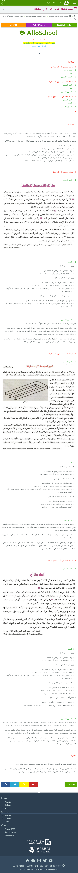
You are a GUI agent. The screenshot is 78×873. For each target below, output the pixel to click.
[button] (66, 2)
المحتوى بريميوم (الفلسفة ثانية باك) (35, 16)
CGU (41, 866)
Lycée (5, 808)
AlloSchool (31, 870)
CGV (46, 866)
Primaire (6, 802)
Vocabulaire (7, 835)
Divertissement (8, 832)
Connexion (19, 866)
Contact (55, 866)
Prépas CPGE (8, 829)
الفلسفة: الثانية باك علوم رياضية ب (59, 16)
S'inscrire (32, 866)
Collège (6, 805)
